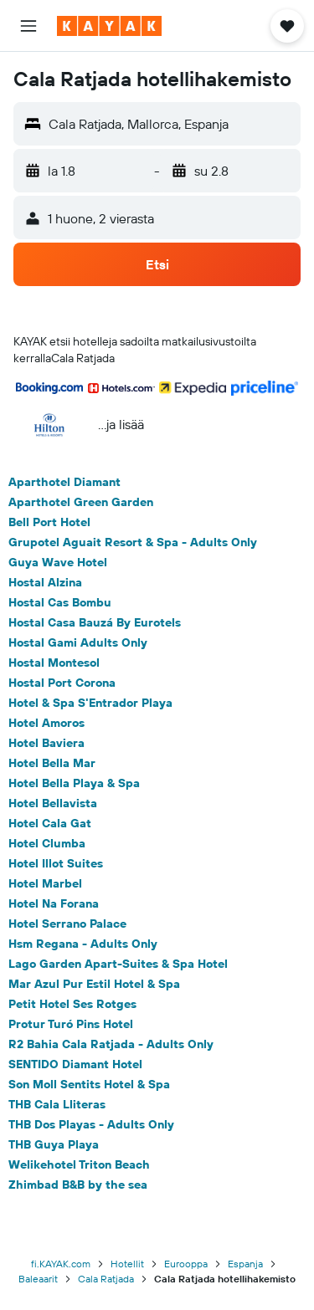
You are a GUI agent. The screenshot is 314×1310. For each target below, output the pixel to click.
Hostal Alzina (45, 582)
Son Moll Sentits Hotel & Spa (89, 1084)
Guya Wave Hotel (57, 562)
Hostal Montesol (54, 662)
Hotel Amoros (46, 722)
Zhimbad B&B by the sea (77, 1184)
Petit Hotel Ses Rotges (72, 1003)
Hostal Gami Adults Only (77, 642)
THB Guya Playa (53, 1144)
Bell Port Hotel (49, 522)
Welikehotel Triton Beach (79, 1164)
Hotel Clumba (46, 843)
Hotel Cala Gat (49, 823)
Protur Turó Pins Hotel (70, 1023)
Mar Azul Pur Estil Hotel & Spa (94, 983)
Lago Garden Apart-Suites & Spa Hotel (118, 963)
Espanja (245, 1263)
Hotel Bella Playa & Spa (74, 783)
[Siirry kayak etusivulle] (109, 26)
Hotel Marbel (45, 883)
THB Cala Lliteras (57, 1104)
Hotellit (127, 1263)
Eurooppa (186, 1263)
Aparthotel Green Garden (80, 501)
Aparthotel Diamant (64, 481)
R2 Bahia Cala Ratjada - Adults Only (111, 1044)
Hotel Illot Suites (55, 863)
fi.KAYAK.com (60, 1263)
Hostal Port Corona (62, 682)
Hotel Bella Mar (51, 762)
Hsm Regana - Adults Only (82, 943)
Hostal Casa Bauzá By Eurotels (94, 622)
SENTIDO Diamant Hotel (75, 1064)
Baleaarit (38, 1278)
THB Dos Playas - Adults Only (91, 1124)
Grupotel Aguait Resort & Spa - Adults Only (132, 542)
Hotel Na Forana (53, 903)
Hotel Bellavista (52, 803)
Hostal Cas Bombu (59, 602)
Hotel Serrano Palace (67, 923)
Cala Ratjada (106, 1278)
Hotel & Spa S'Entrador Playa (90, 702)
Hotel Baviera (46, 742)
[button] (28, 26)
